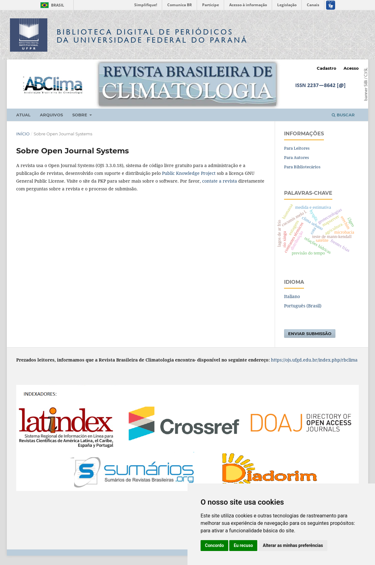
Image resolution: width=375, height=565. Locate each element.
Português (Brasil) (302, 306)
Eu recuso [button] (243, 545)
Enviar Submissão (309, 333)
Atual (23, 114)
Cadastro (326, 68)
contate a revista (220, 181)
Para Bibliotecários (302, 167)
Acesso (351, 68)
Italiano (292, 296)
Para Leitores (297, 148)
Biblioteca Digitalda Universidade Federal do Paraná (152, 36)
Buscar (343, 114)
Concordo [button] (214, 545)
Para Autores (296, 157)
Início (23, 133)
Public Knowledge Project (189, 173)
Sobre (80, 114)
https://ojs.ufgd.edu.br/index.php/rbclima (314, 360)
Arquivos (51, 114)
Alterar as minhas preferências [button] (293, 545)
